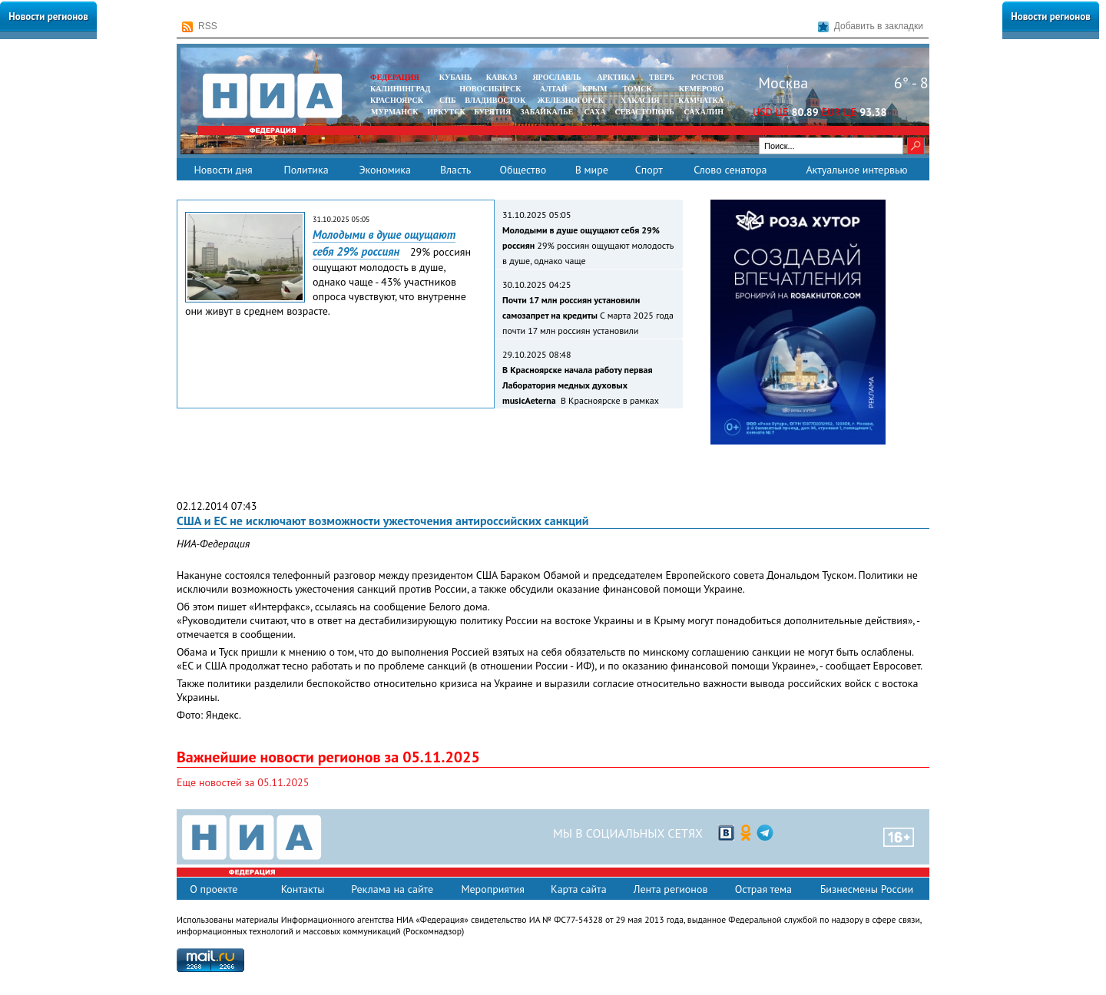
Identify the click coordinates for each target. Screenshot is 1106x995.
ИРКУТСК (446, 111)
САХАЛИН (704, 111)
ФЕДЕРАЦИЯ (394, 77)
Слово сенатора (730, 170)
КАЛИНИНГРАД (400, 88)
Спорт (649, 170)
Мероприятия (493, 889)
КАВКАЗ (502, 77)
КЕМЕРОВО (701, 88)
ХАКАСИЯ (638, 100)
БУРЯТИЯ (492, 111)
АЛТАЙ (554, 88)
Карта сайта (579, 889)
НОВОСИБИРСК (490, 88)
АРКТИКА (616, 77)
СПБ (447, 100)
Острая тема (763, 889)
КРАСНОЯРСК (396, 100)
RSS (199, 26)
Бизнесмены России (866, 889)
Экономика (385, 170)
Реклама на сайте (392, 889)
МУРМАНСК (395, 111)
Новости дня (223, 170)
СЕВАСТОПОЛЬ (644, 111)
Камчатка (700, 100)
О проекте (213, 889)
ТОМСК (639, 88)
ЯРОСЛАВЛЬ (556, 77)
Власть (455, 170)
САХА (594, 111)
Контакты (303, 889)
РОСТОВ (707, 77)
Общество (522, 170)
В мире (591, 170)
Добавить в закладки (870, 26)
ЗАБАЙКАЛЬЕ (547, 111)
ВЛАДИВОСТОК (495, 100)
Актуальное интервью (856, 170)
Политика (305, 170)
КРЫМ (595, 88)
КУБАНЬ (455, 77)
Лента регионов (671, 889)
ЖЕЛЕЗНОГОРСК (571, 100)
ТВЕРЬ (661, 77)
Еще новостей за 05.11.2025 (243, 782)
